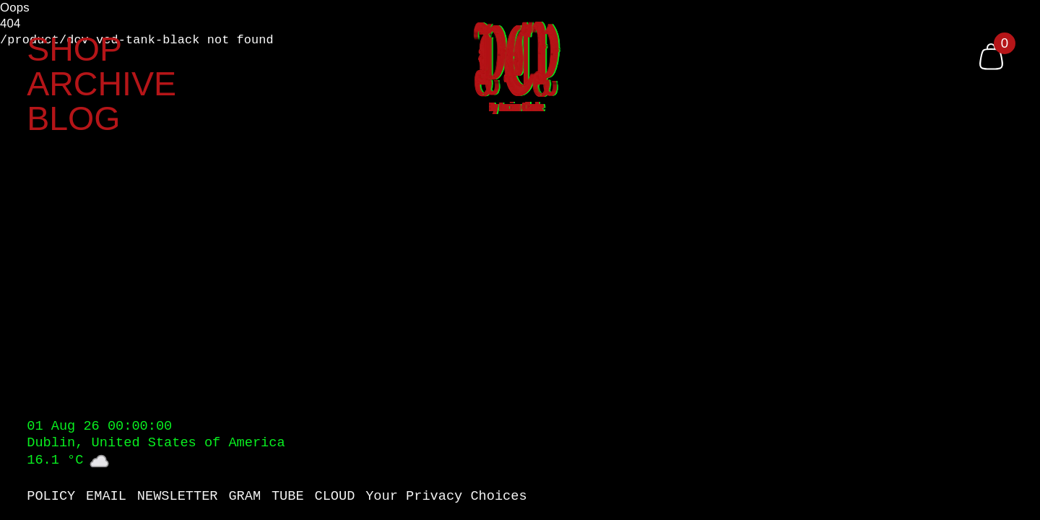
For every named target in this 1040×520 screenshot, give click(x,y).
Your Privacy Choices (445, 497)
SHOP (74, 49)
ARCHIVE (101, 84)
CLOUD (334, 497)
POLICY (51, 497)
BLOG (73, 119)
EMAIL (106, 497)
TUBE (288, 497)
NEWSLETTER (177, 497)
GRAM (244, 497)
